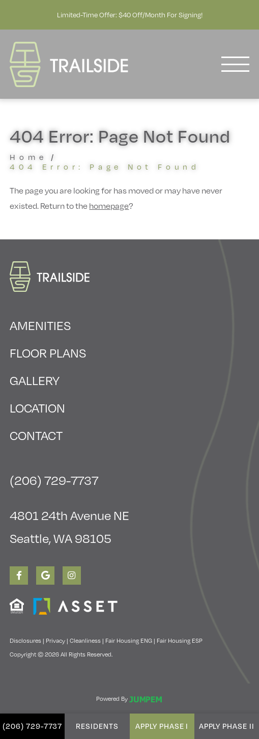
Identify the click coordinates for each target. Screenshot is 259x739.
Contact (36, 435)
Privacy (55, 640)
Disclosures (25, 640)
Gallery (35, 380)
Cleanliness (85, 640)
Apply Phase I (162, 726)
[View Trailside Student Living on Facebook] (19, 575)
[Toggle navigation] (235, 64)
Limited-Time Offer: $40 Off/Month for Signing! (130, 14)
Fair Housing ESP (180, 640)
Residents (97, 726)
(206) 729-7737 (33, 726)
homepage (109, 205)
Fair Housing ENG (128, 640)
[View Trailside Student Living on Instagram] (72, 575)
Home (28, 156)
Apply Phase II (227, 726)
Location (37, 407)
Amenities (40, 325)
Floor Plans (48, 352)
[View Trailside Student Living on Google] (45, 575)
